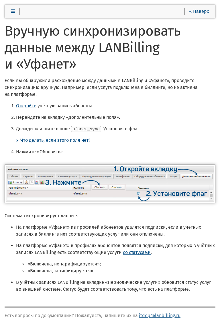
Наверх (199, 11)
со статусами (137, 252)
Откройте (26, 105)
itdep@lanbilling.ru (159, 315)
